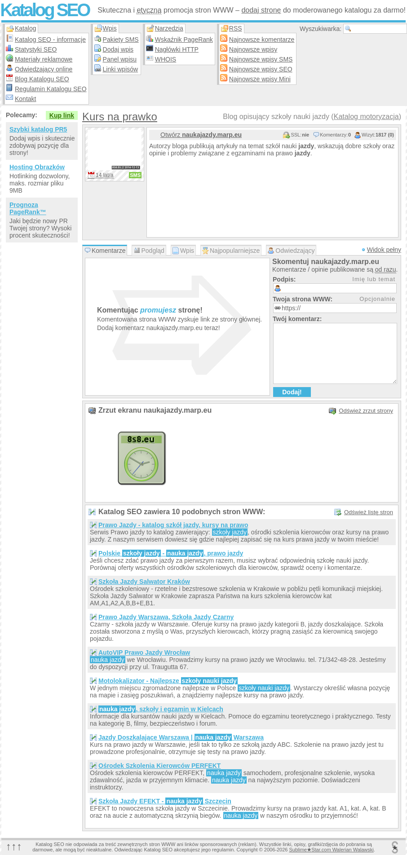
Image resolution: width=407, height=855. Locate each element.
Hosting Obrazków (37, 167)
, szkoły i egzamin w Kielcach (160, 709)
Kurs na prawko (119, 116)
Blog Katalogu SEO (42, 79)
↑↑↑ (14, 846)
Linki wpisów (120, 69)
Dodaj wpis (118, 49)
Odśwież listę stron (368, 512)
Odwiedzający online (43, 69)
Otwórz (201, 134)
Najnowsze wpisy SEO (260, 69)
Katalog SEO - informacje (50, 39)
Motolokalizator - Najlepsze (168, 680)
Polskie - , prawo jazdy (170, 553)
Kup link (61, 115)
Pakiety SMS (121, 39)
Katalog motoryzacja (366, 116)
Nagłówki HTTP (177, 49)
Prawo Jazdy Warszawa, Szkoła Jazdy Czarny (166, 617)
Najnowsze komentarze (262, 39)
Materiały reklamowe (43, 59)
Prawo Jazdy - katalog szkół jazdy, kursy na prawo (173, 525)
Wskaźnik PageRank (184, 39)
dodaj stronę (261, 10)
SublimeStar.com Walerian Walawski (331, 849)
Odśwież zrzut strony (366, 410)
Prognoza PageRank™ (27, 208)
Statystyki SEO (36, 49)
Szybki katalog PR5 (38, 129)
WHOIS (165, 59)
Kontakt (25, 98)
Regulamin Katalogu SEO (51, 89)
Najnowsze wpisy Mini (260, 79)
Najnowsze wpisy (253, 49)
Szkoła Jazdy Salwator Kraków (144, 581)
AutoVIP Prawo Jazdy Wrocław (144, 652)
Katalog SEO (44, 10)
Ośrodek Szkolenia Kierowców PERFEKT (159, 765)
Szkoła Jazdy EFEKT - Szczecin (164, 801)
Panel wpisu (120, 59)
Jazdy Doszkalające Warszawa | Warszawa (181, 737)
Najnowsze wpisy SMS (261, 59)
